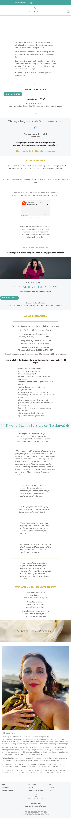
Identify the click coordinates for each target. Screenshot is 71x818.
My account (20, 2)
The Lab (31, 788)
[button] (68, 11)
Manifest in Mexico (35, 791)
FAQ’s (51, 784)
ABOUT (4, 784)
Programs (32, 784)
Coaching (6, 788)
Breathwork (7, 791)
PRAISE (51, 788)
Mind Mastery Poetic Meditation (34, 217)
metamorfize (23, 217)
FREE (51, 791)
